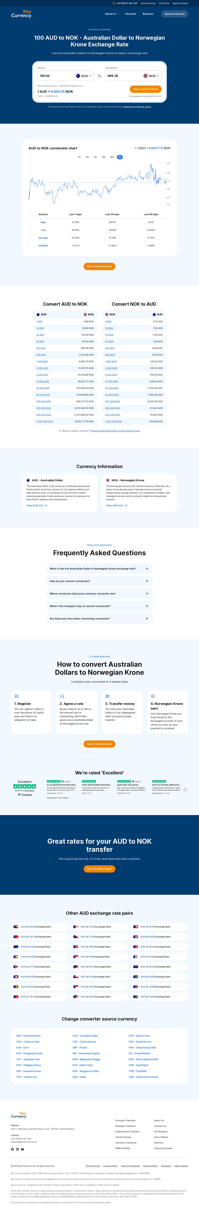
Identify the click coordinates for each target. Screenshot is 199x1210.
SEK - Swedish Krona (28, 1071)
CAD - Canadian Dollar (85, 1035)
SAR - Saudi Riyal (138, 1065)
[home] (19, 1115)
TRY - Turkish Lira (26, 1076)
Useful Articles (148, 3)
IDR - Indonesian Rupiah (86, 1053)
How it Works (161, 1137)
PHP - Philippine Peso (28, 1065)
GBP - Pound (79, 1047)
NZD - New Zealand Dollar (143, 1059)
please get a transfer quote (137, 106)
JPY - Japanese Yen (28, 1059)
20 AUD (40, 334)
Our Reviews (160, 1131)
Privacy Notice (93, 1166)
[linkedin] (17, 1149)
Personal (130, 13)
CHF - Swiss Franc (139, 1035)
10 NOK (109, 328)
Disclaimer (166, 1166)
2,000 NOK (111, 368)
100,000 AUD (43, 401)
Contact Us (160, 1126)
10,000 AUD (42, 381)
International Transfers (128, 1131)
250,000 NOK (112, 408)
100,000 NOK (112, 401)
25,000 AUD (42, 388)
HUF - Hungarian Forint (29, 1053)
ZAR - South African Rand (143, 1076)
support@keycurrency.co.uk (24, 1142)
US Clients (164, 3)
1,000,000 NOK (113, 421)
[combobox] (84, 76)
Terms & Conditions (130, 1166)
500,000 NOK (112, 414)
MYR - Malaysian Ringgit (86, 1059)
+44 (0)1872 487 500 (21, 1139)
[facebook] (12, 1149)
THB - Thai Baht (138, 1071)
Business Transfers (126, 1126)
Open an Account (175, 13)
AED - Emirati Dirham (28, 1035)
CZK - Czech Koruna (84, 1041)
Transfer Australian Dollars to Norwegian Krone (115, 430)
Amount (41, 68)
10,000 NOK (111, 381)
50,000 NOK (112, 394)
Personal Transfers (125, 1120)
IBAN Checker (123, 1148)
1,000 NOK (111, 361)
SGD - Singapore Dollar (85, 1071)
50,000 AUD (43, 394)
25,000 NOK (112, 388)
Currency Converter (99, 29)
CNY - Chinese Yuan (28, 1041)
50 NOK (109, 341)
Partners (158, 1142)
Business (148, 13)
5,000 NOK (111, 374)
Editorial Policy (150, 1166)
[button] (112, 14)
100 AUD (40, 348)
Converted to (111, 68)
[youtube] (22, 1149)
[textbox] (83, 76)
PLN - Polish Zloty (82, 1065)
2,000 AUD (42, 368)
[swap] (99, 76)
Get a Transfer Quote (145, 89)
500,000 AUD (43, 414)
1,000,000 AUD (44, 421)
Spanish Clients (180, 3)
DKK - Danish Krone (140, 1041)
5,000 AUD (42, 374)
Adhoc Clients (181, 1166)
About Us (159, 1120)
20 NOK (109, 334)
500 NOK (110, 354)
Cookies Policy (110, 1166)
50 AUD (40, 341)
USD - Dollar (79, 1076)
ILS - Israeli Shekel (139, 1053)
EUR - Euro (22, 1047)
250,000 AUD (43, 408)
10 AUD (40, 328)
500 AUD (41, 354)
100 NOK (110, 348)
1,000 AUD (42, 361)
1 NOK (108, 321)
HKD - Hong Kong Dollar (142, 1047)
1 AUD (39, 321)
